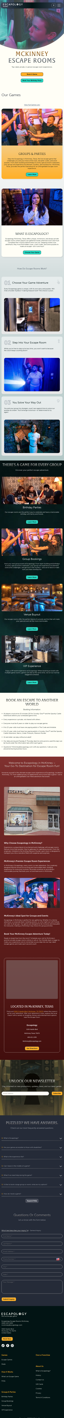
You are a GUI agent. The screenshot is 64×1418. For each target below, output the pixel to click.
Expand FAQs (32, 1193)
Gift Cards (39, 1376)
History (38, 1368)
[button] (32, 1138)
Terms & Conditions (43, 1390)
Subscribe (57, 1093)
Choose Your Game (32, 252)
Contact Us (40, 1372)
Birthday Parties (7, 1389)
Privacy (38, 1385)
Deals (4, 1356)
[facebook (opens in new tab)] (7, 1338)
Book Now (7, 1331)
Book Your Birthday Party (32, 80)
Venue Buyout (7, 1398)
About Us (39, 1358)
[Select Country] (58, 1251)
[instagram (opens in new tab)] (12, 1338)
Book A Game (32, 74)
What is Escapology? (43, 1363)
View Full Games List (31, 105)
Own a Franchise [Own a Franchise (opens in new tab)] (43, 1347)
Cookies (39, 1381)
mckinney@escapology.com (12, 1317)
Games (4, 1347)
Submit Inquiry (8, 1291)
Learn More (32, 174)
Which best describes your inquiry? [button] (14, 1223)
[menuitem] (16, 1353)
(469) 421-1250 (7, 1315)
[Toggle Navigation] (58, 5)
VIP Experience (7, 1402)
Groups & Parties (9, 1384)
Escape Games (7, 1352)
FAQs (3, 1373)
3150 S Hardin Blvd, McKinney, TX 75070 (28, 1011)
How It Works (7, 1364)
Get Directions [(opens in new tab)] (32, 1048)
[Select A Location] (53, 5)
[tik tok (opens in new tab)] (3, 1338)
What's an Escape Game (10, 1369)
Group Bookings (7, 1393)
